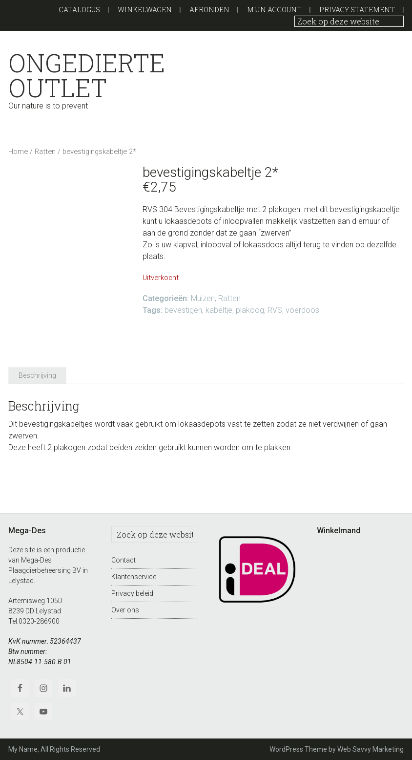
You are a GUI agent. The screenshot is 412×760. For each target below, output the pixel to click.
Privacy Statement (357, 9)
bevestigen (183, 310)
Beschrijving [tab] (37, 375)
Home (18, 151)
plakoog (250, 310)
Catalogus (79, 9)
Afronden (209, 9)
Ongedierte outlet (79, 75)
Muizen (203, 298)
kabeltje (219, 310)
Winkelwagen (145, 9)
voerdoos (302, 310)
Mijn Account (274, 9)
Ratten (45, 151)
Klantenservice (133, 577)
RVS (275, 310)
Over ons (125, 610)
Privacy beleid (132, 593)
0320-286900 (39, 621)
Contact (123, 560)
